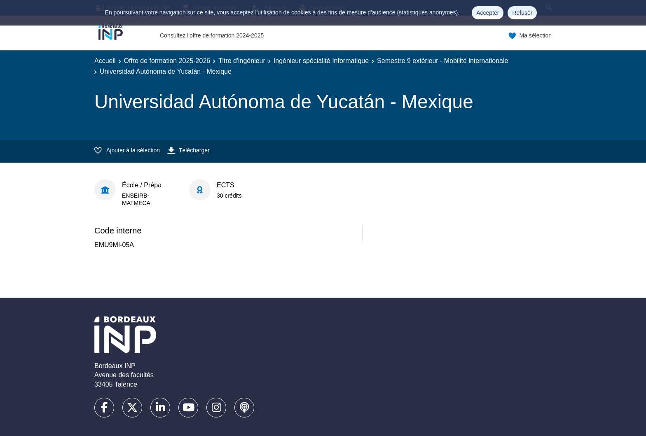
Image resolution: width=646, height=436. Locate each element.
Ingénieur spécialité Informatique (321, 60)
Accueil (105, 60)
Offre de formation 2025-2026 (167, 60)
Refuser (522, 12)
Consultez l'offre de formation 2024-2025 (212, 35)
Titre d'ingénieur (241, 60)
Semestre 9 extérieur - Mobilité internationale (442, 60)
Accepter (487, 12)
